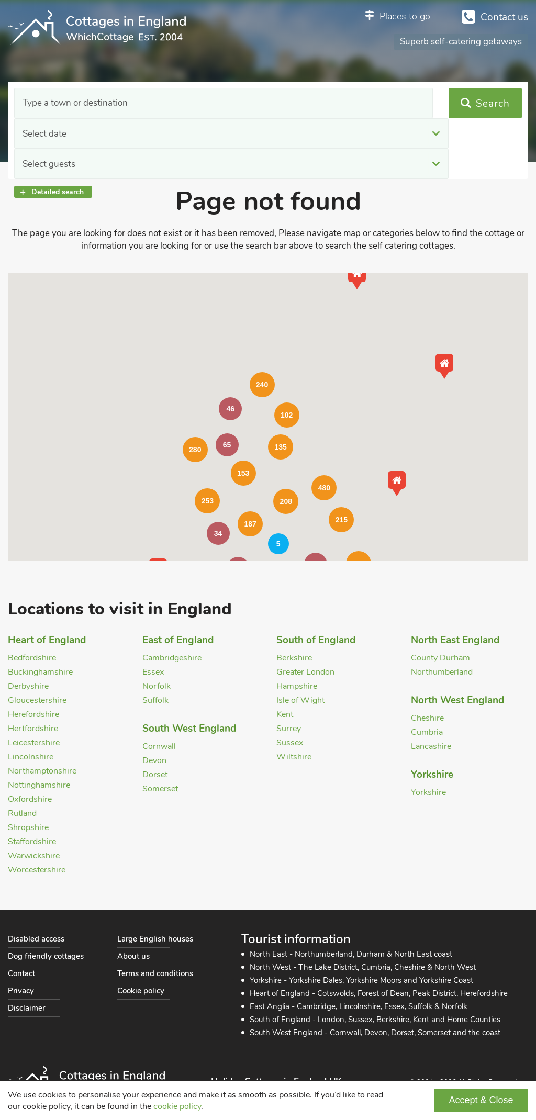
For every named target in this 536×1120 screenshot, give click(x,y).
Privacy (21, 990)
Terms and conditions (155, 973)
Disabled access (36, 939)
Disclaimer (26, 1008)
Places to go (404, 16)
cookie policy (177, 1106)
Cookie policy (140, 990)
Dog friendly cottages (46, 956)
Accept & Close (481, 1100)
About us (133, 956)
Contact (21, 973)
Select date (189, 103)
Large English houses (155, 939)
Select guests (338, 103)
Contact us (504, 17)
